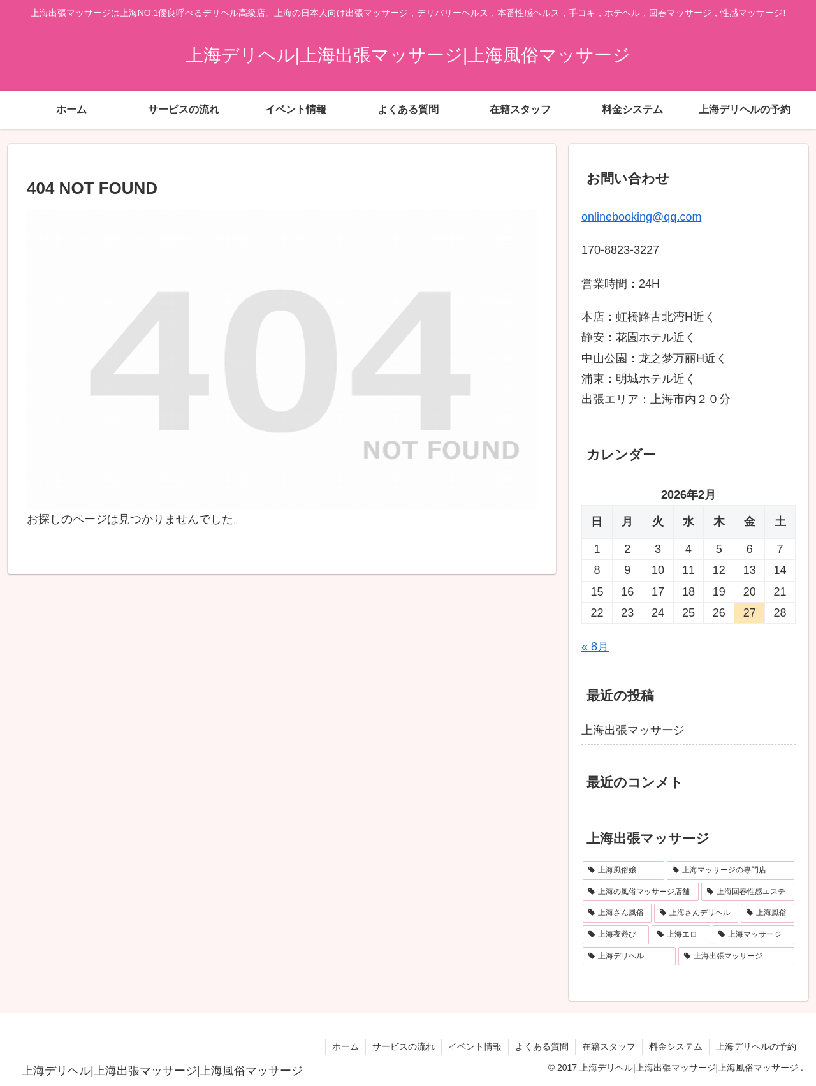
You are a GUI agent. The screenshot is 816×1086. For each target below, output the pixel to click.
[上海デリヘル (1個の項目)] (629, 956)
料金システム (676, 1046)
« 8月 (595, 646)
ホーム (345, 1046)
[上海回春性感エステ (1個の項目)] (747, 892)
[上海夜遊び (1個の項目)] (616, 934)
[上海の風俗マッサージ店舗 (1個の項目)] (641, 892)
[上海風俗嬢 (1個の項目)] (623, 870)
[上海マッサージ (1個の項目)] (753, 934)
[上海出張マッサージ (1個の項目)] (736, 956)
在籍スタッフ (609, 1046)
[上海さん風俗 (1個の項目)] (617, 913)
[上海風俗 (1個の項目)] (767, 913)
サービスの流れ (403, 1046)
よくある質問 (542, 1046)
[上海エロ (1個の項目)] (681, 934)
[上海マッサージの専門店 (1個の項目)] (730, 870)
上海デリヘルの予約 (756, 1046)
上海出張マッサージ (633, 730)
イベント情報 (475, 1046)
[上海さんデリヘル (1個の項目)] (696, 913)
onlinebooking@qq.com (641, 216)
